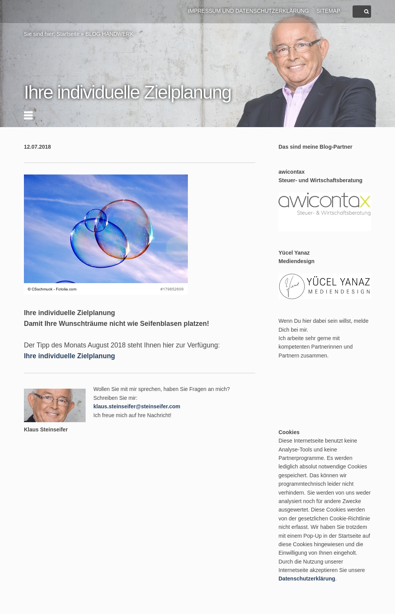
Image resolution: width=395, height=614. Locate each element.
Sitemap (328, 11)
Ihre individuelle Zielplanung (69, 356)
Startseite (68, 34)
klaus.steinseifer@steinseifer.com (136, 406)
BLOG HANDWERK (109, 34)
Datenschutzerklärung (307, 578)
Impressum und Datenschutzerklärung (248, 11)
